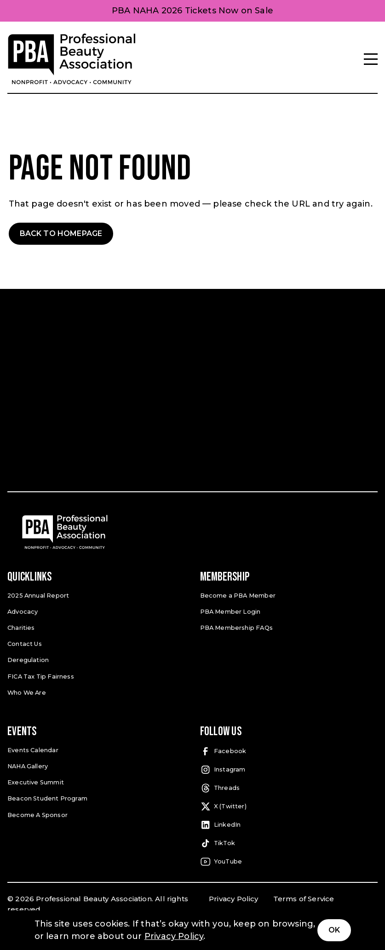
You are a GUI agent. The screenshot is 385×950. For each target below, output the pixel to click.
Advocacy (21, 610)
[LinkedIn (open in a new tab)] (289, 823)
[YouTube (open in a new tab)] (289, 860)
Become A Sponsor (36, 812)
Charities (20, 626)
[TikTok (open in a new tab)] (289, 842)
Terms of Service (303, 897)
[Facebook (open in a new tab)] (289, 750)
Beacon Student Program (46, 796)
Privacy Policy (234, 897)
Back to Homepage (61, 233)
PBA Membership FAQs (235, 626)
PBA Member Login (230, 610)
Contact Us (24, 642)
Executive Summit (35, 780)
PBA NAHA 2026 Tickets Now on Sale (192, 11)
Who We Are (26, 690)
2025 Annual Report (38, 595)
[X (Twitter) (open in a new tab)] (289, 805)
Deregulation (27, 659)
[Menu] (371, 59)
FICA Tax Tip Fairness (40, 674)
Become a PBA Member (236, 595)
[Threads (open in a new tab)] (289, 786)
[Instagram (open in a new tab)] (289, 768)
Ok (334, 930)
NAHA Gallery (27, 764)
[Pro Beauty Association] (71, 59)
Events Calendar (32, 748)
